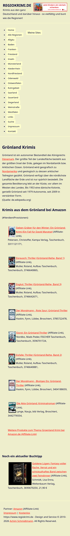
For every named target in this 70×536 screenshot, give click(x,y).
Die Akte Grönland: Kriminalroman (35, 403)
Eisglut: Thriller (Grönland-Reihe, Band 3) (38, 284)
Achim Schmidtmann (21, 521)
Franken (12, 49)
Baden (11, 44)
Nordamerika (9, 171)
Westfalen (13, 112)
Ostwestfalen (14, 83)
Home (11, 29)
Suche (11, 121)
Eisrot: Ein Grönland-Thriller (31, 332)
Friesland (12, 54)
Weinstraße (13, 107)
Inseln (11, 59)
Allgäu (11, 39)
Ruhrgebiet (13, 87)
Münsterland (14, 63)
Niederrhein (14, 68)
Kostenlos (24, 512)
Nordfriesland (15, 73)
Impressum (13, 126)
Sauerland (13, 97)
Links (10, 116)
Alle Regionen (15, 34)
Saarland (12, 92)
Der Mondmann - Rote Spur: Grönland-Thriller (42, 310)
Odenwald (13, 78)
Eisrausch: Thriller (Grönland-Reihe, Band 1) (40, 258)
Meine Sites (34, 32)
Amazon (17, 508)
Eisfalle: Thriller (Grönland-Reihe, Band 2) (39, 355)
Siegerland (13, 102)
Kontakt (12, 131)
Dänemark (8, 159)
